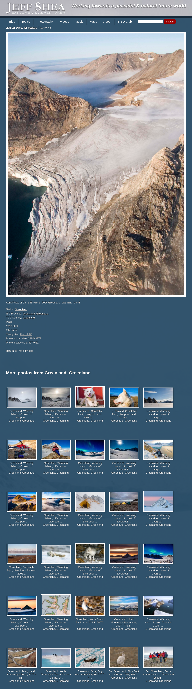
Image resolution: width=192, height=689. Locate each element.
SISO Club (125, 21)
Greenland (21, 309)
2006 (16, 325)
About (107, 21)
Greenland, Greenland (36, 313)
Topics (26, 21)
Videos (64, 21)
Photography (45, 21)
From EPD (26, 334)
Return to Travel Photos (19, 350)
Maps (93, 21)
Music (79, 21)
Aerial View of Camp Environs (28, 28)
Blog (12, 21)
